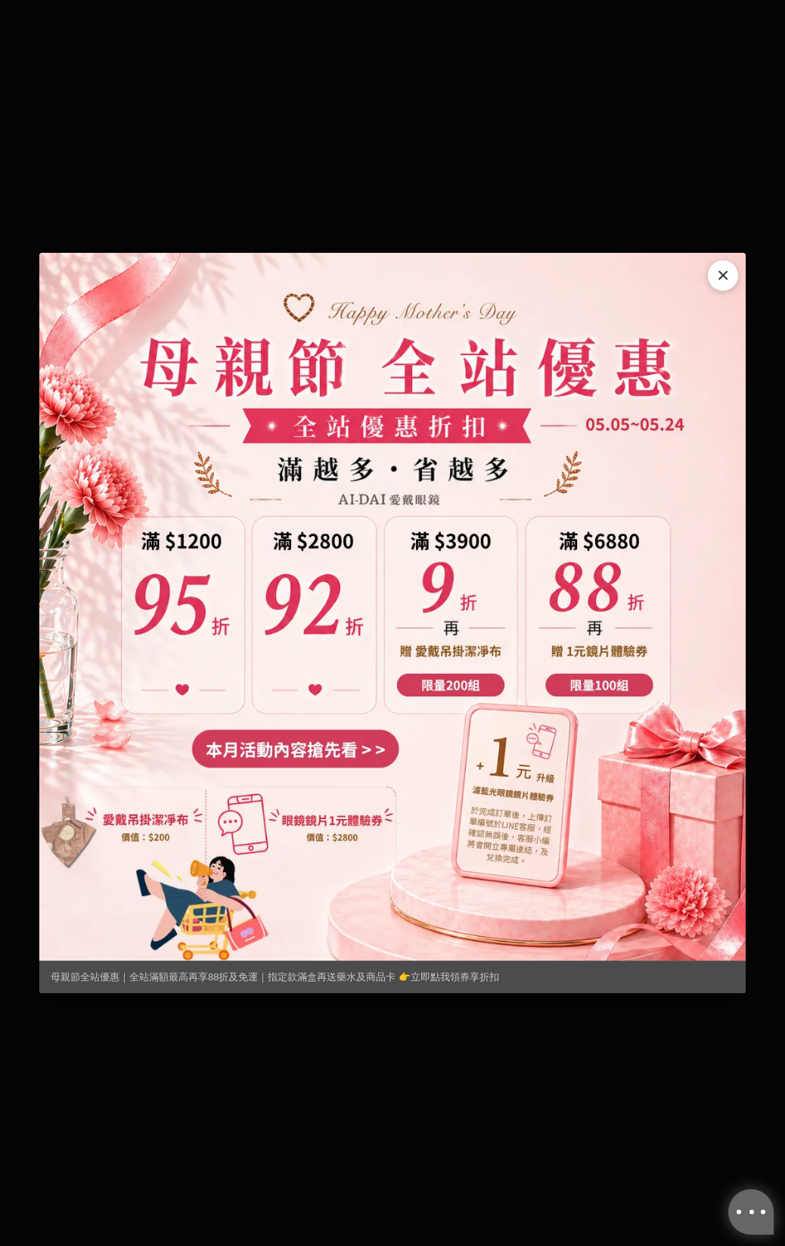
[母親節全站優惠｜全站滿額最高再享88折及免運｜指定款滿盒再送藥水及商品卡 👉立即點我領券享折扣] (392, 606)
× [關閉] (723, 275)
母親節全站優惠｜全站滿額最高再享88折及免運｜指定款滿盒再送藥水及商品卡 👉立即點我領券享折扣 (275, 977)
